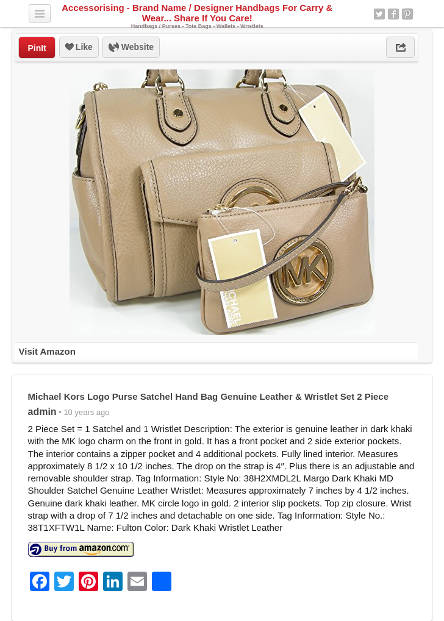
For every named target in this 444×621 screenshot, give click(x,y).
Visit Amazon (46, 351)
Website (131, 47)
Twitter (379, 14)
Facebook (393, 14)
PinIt (36, 48)
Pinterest (407, 14)
